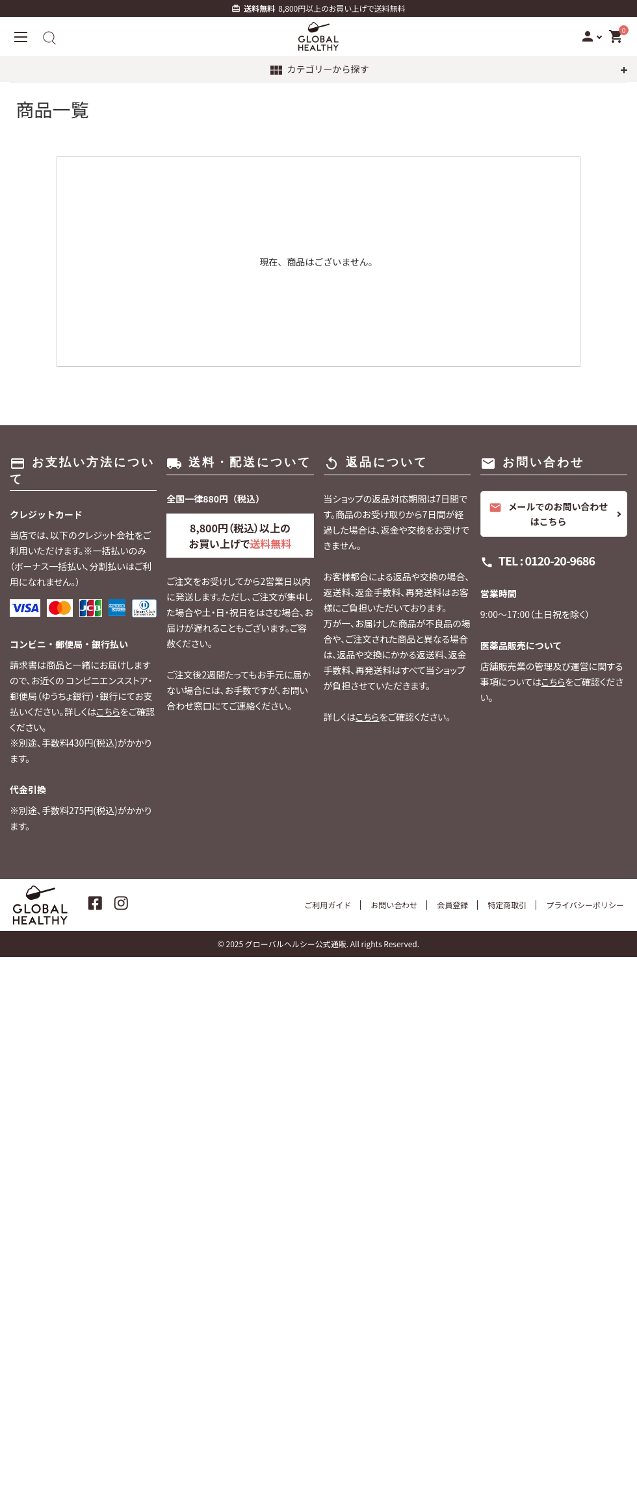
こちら (108, 711)
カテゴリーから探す (318, 70)
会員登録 (452, 904)
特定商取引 (507, 904)
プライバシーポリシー (585, 904)
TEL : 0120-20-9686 (547, 560)
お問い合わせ (393, 904)
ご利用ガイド (327, 904)
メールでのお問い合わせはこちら (548, 514)
